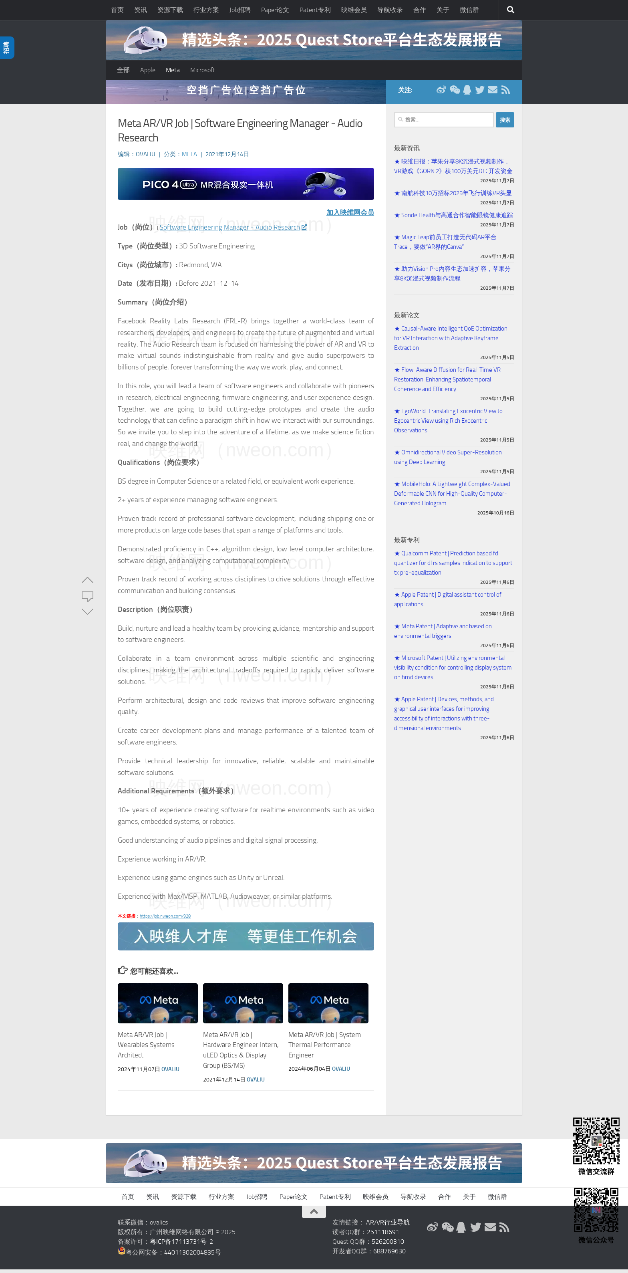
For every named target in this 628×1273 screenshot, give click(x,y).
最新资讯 (407, 152)
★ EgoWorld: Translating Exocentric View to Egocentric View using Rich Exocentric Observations (448, 425)
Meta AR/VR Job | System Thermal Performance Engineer (324, 1049)
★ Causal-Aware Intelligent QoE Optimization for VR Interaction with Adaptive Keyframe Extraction (450, 342)
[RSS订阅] (505, 94)
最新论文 (407, 319)
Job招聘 (240, 10)
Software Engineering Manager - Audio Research (236, 231)
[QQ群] (467, 94)
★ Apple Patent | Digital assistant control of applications (447, 603)
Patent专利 (315, 10)
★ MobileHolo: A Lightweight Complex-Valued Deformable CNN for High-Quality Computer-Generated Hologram (452, 497)
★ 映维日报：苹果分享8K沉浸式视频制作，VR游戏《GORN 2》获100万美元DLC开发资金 (453, 170)
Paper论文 (275, 10)
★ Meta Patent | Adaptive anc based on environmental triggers (443, 635)
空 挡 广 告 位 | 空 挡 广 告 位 (246, 94)
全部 (123, 70)
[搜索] (510, 10)
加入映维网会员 (349, 216)
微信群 (469, 10)
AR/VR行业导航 (388, 1226)
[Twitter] (480, 94)
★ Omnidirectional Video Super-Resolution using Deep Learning (448, 461)
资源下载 (170, 10)
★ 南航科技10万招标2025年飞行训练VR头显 (453, 197)
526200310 (388, 1245)
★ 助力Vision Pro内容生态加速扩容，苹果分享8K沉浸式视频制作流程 (452, 277)
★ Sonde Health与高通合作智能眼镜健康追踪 (453, 219)
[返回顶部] (314, 1215)
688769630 (389, 1255)
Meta (173, 70)
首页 (117, 10)
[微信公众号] (454, 94)
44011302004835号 (192, 1256)
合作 (419, 10)
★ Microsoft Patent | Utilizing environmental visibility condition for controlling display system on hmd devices (453, 671)
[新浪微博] (441, 94)
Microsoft (202, 70)
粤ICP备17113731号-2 (181, 1245)
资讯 (140, 10)
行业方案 (206, 10)
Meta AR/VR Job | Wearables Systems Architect (146, 1049)
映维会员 (354, 10)
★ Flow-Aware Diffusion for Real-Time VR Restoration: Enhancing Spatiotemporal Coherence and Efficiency (447, 383)
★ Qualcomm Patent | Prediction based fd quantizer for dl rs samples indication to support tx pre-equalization (453, 567)
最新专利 (407, 544)
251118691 (383, 1235)
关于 (443, 10)
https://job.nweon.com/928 (165, 920)
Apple (147, 70)
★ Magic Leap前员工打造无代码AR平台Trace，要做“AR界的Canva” (445, 246)
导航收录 (390, 10)
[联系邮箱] (492, 94)
